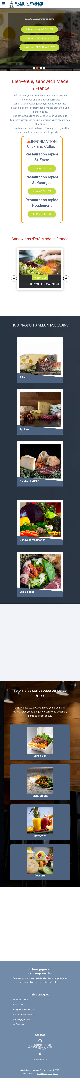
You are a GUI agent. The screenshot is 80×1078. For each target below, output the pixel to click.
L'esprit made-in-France (24, 1014)
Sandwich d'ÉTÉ (29, 481)
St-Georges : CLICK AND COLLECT (39, 38)
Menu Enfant (40, 795)
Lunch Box (40, 755)
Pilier (23, 377)
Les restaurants (20, 999)
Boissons (40, 835)
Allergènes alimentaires (24, 1009)
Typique (24, 429)
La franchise (18, 1024)
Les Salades (27, 591)
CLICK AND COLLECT (42, 168)
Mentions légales (44, 1073)
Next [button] (66, 279)
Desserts (40, 875)
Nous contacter (40, 1059)
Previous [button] (14, 279)
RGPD (55, 1073)
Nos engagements (21, 1019)
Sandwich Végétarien (32, 539)
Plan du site (18, 1004)
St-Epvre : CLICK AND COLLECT (39, 29)
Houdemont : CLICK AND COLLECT (39, 47)
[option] (40, 276)
